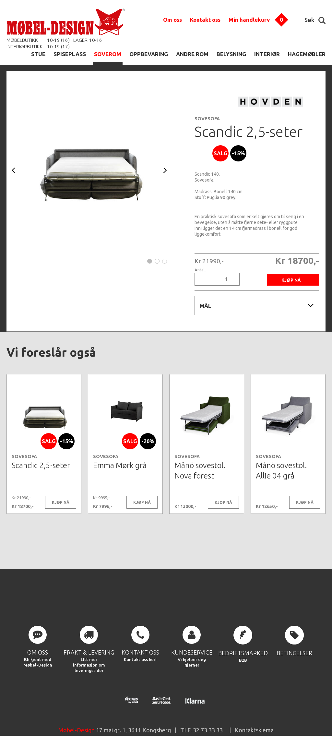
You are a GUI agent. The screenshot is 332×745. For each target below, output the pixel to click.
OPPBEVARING (148, 54)
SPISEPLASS (69, 54)
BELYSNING (231, 54)
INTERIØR (267, 54)
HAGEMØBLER (307, 54)
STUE (38, 54)
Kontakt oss (205, 20)
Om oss (172, 20)
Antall (200, 270)
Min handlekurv (249, 20)
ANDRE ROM (192, 54)
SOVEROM (107, 54)
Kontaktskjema (254, 730)
